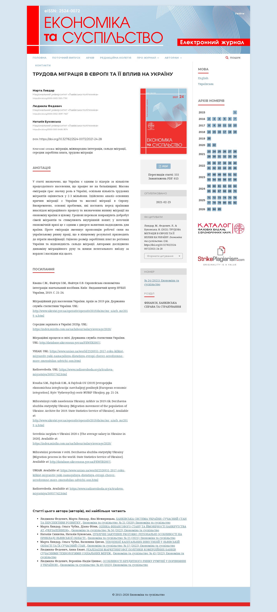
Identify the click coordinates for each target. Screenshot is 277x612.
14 (209, 131)
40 (235, 163)
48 (214, 174)
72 (214, 197)
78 (214, 202)
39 (229, 163)
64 (235, 186)
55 (219, 179)
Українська (206, 84)
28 (235, 151)
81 (229, 202)
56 (224, 179)
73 (219, 197)
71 (209, 197)
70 (235, 191)
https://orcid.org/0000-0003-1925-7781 (50, 98)
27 (229, 151)
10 (219, 125)
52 (235, 174)
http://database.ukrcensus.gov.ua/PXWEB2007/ (69, 342)
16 (219, 131)
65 (209, 191)
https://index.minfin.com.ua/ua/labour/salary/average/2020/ (72, 329)
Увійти (239, 13)
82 (235, 202)
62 (224, 186)
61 (219, 186)
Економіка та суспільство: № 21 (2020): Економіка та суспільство (126, 522)
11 (224, 125)
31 (219, 156)
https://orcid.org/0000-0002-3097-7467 (50, 114)
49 (219, 174)
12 (229, 125)
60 (214, 186)
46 (235, 168)
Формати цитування (160, 255)
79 (219, 202)
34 (235, 156)
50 (224, 174)
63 (229, 186)
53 (209, 179)
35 (209, 163)
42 (214, 168)
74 (224, 197)
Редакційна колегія (115, 57)
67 (219, 191)
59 (209, 186)
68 (224, 191)
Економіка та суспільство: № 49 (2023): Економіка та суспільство (104, 565)
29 (209, 156)
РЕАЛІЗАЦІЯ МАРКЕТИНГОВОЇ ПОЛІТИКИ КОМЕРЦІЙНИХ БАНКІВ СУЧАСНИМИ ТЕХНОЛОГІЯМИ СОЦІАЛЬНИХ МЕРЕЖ (108, 551)
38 (224, 163)
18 (229, 131)
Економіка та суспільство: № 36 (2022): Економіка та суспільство (115, 530)
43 (219, 168)
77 (209, 202)
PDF (165, 166)
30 (214, 156)
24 (214, 151)
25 (219, 151)
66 (214, 191)
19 (235, 131)
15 (214, 131)
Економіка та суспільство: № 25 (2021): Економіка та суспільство (131, 538)
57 (229, 179)
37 (219, 163)
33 (229, 156)
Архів (90, 57)
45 (229, 168)
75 (229, 197)
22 (214, 145)
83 (209, 209)
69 (229, 191)
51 (229, 174)
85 (219, 209)
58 (235, 179)
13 (235, 125)
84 (214, 209)
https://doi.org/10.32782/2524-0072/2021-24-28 (70, 139)
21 (209, 145)
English (203, 78)
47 (209, 174)
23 (209, 151)
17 (224, 131)
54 (214, 179)
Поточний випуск (66, 57)
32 (224, 156)
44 (224, 168)
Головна (39, 57)
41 (209, 168)
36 (214, 163)
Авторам (172, 57)
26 (224, 151)
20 (209, 138)
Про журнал (147, 57)
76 (235, 197)
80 (224, 202)
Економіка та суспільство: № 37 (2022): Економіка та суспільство (131, 545)
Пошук (234, 57)
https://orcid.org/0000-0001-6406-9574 (50, 129)
